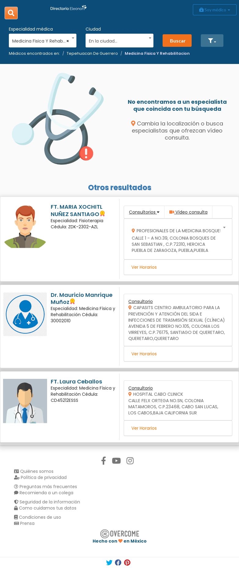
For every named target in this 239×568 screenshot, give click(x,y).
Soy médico (214, 9)
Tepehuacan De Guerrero (92, 53)
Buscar (178, 40)
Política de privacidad (40, 477)
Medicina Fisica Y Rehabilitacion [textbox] (40, 41)
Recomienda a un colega (43, 493)
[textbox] (117, 40)
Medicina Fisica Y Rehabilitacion (157, 53)
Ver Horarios (144, 267)
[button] (212, 40)
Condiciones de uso (37, 517)
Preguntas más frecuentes (45, 487)
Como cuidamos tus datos (45, 508)
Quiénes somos (33, 471)
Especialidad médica (31, 29)
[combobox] (40, 39)
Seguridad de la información (47, 502)
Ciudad (93, 29)
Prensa (24, 523)
